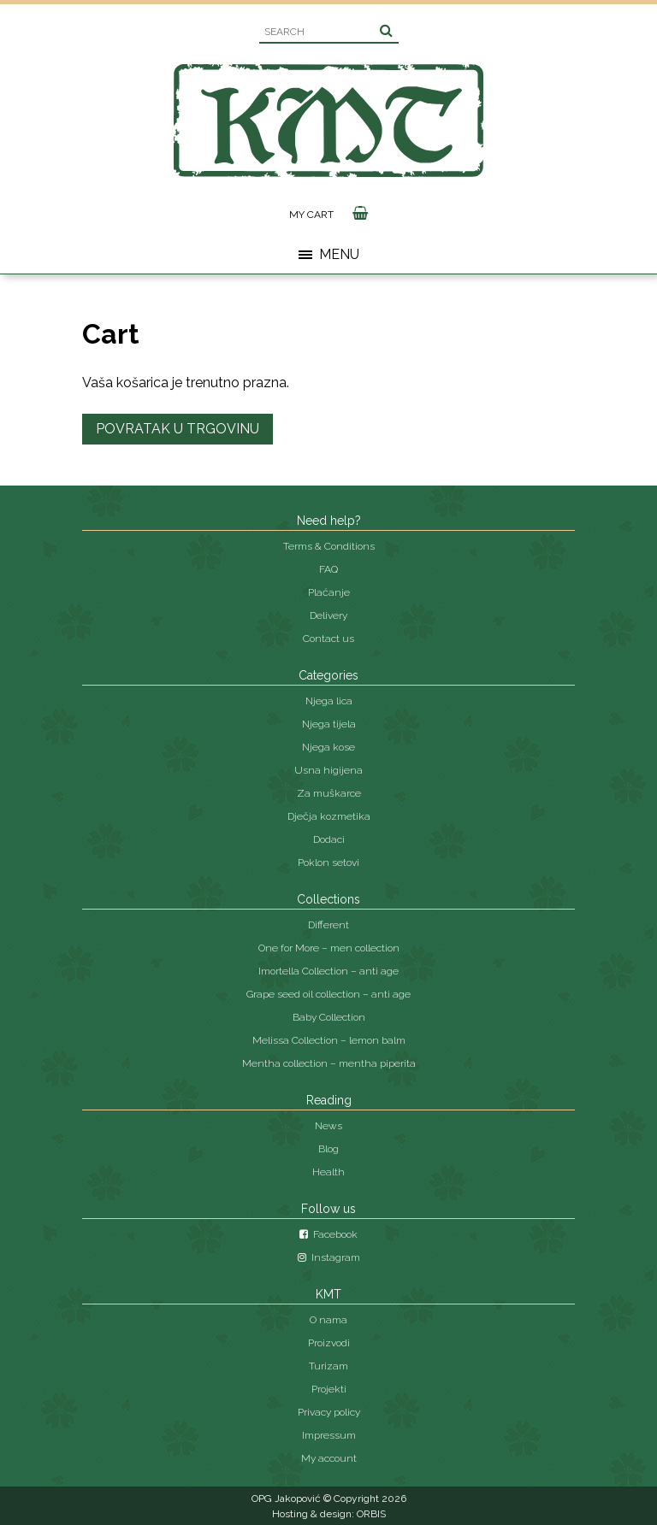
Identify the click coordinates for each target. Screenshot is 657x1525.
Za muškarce (329, 793)
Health (328, 1172)
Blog (328, 1149)
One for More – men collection (329, 948)
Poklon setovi (328, 862)
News (328, 1126)
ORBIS (371, 1514)
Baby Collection (329, 1017)
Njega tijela (329, 724)
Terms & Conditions (329, 546)
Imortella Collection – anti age (328, 971)
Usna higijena (328, 770)
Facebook (328, 1234)
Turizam (328, 1366)
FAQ (328, 569)
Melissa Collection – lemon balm (328, 1040)
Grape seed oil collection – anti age (328, 994)
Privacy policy (329, 1412)
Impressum (329, 1435)
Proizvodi (329, 1343)
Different (328, 925)
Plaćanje (329, 592)
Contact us (328, 639)
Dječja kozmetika (328, 816)
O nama (328, 1320)
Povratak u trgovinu (177, 429)
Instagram (329, 1257)
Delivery (328, 615)
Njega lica (328, 701)
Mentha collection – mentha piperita (329, 1063)
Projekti (328, 1389)
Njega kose (328, 747)
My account (329, 1458)
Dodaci (329, 839)
